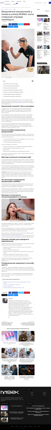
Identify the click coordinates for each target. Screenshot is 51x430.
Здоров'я (44, 392)
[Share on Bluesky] (10, 27)
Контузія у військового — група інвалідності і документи (40, 38)
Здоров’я (19, 1)
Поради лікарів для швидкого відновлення (12, 94)
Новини (15, 4)
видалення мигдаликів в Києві (17, 102)
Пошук (50, 3)
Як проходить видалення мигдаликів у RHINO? (13, 90)
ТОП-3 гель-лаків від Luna (8, 286)
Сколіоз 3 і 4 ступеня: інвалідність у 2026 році (11, 284)
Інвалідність (8, 4)
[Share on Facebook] (15, 24)
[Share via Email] (16, 27)
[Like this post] (10, 24)
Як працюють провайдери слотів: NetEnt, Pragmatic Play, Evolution (26, 377)
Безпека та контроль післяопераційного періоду (13, 92)
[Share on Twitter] (20, 24)
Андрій (5, 21)
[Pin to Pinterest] (27, 24)
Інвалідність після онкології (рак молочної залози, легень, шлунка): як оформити (26, 360)
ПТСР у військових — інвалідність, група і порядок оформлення (26, 344)
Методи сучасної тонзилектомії (10, 87)
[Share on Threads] (4, 27)
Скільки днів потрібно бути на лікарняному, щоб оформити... (43, 69)
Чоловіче (7, 1)
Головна (2, 7)
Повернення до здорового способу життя (12, 96)
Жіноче (13, 1)
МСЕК (24, 1)
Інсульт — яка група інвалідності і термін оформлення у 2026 (9, 377)
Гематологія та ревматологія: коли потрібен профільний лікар (9, 360)
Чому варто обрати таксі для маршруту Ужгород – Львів (13, 287)
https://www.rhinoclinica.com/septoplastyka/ (13, 235)
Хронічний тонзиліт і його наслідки (11, 83)
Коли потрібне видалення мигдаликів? (11, 85)
